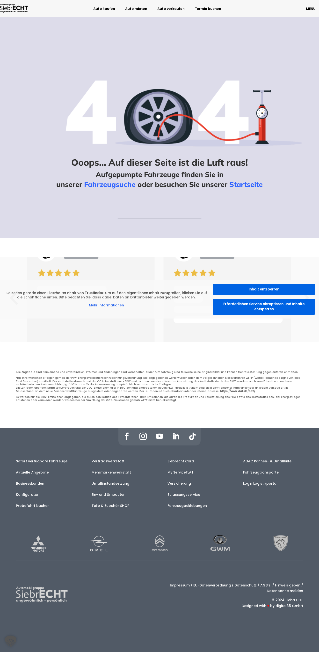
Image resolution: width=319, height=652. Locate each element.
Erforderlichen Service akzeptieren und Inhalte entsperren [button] (263, 306)
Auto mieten (136, 9)
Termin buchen (208, 9)
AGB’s (265, 585)
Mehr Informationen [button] (106, 305)
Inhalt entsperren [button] (264, 289)
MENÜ (311, 8)
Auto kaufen (104, 9)
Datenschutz (245, 585)
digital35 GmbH (289, 605)
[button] (10, 641)
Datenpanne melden (285, 590)
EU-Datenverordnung (212, 585)
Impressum (180, 585)
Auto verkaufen (171, 9)
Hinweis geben (287, 585)
